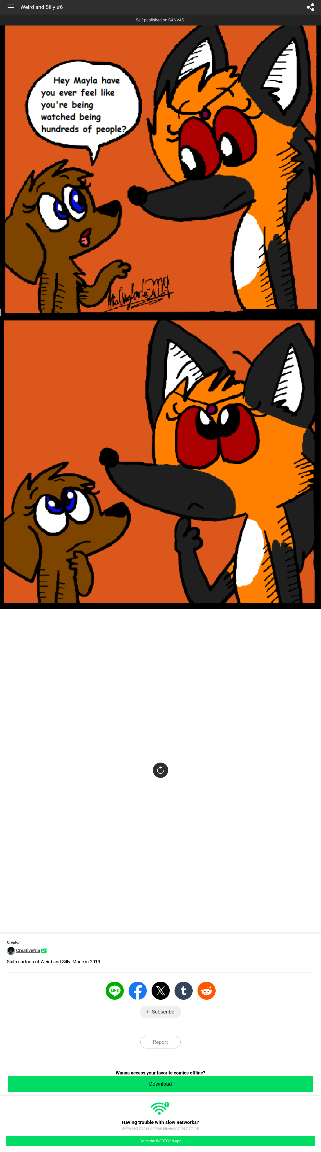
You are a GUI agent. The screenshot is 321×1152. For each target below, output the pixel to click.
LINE (115, 991)
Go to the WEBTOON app (160, 1141)
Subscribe (163, 1012)
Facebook (138, 991)
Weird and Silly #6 (41, 7)
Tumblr (184, 991)
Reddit (206, 991)
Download (160, 1084)
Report (160, 1042)
